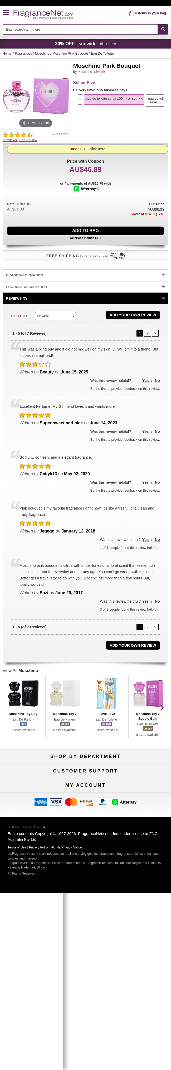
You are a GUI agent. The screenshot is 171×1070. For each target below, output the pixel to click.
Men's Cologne (27, 789)
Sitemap (143, 849)
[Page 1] (139, 332)
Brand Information (24, 274)
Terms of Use (144, 841)
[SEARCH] (163, 29)
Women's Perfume (27, 780)
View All (20, 670)
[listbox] (121, 113)
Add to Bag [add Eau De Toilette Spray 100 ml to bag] (85, 230)
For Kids (144, 772)
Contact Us (27, 841)
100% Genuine (143, 832)
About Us (27, 849)
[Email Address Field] (95, 938)
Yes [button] (145, 380)
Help (27, 832)
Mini (143, 789)
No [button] (157, 380)
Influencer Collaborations (27, 867)
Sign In (143, 901)
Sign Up (85, 961)
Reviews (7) (16, 297)
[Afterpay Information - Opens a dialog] (86, 212)
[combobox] (86, 29)
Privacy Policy (39, 1032)
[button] (8, 13)
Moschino (42, 53)
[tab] (86, 275)
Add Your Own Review (133, 314)
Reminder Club (85, 910)
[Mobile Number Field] (95, 951)
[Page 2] (147, 332)
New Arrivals (143, 780)
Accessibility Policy (27, 858)
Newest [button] (43, 315)
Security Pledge (85, 841)
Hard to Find (144, 798)
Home (7, 53)
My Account (27, 901)
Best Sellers (85, 789)
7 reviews (10, 140)
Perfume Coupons (143, 858)
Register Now (27, 910)
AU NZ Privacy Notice (66, 1032)
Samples (85, 780)
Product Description (26, 286)
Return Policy (85, 832)
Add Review (28, 140)
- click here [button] (85, 43)
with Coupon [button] (85, 150)
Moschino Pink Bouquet (70, 53)
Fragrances (24, 53)
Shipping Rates (85, 849)
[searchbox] (80, 29)
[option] (120, 105)
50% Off (85, 772)
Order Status (85, 901)
